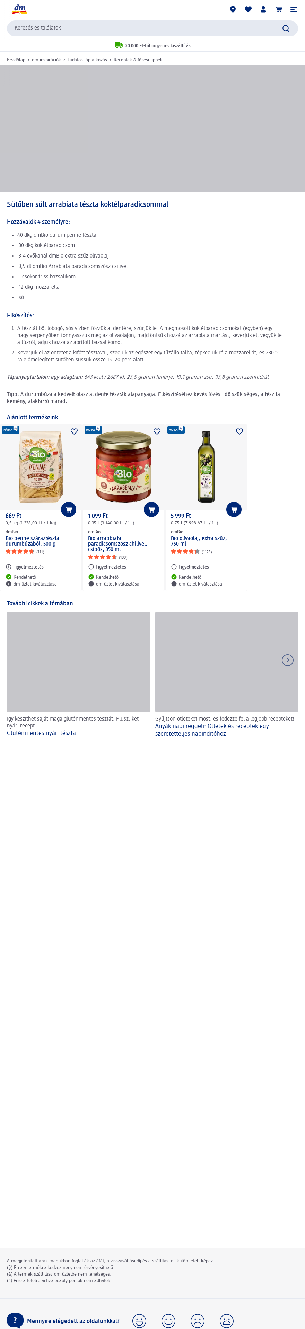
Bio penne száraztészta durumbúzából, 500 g (32, 541)
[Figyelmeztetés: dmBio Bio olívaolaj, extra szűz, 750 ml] (190, 566)
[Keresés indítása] (286, 28)
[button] (294, 9)
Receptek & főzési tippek (138, 60)
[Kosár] (278, 9)
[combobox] (152, 28)
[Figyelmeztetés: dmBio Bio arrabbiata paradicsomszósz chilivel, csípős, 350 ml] (107, 566)
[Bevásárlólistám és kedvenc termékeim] (248, 9)
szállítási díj (163, 1261)
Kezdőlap (16, 60)
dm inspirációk (46, 60)
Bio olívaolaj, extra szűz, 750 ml (199, 541)
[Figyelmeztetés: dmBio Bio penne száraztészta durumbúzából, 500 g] (25, 566)
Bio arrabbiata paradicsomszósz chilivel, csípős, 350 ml (117, 544)
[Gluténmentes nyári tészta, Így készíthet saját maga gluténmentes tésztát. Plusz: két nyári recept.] (78, 676)
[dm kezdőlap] (19, 9)
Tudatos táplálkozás (87, 60)
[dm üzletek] (233, 9)
